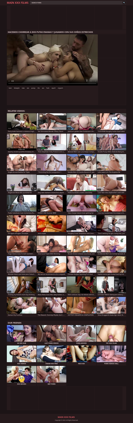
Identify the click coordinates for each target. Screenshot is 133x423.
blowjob (17, 88)
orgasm (60, 88)
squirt (54, 88)
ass (43, 88)
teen (10, 88)
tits (39, 88)
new (23, 88)
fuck (47, 88)
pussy (33, 88)
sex (28, 88)
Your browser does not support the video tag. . (52, 60)
